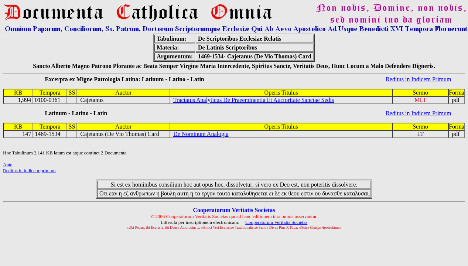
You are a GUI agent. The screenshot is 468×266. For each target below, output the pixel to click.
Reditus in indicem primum (29, 170)
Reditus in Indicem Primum (418, 79)
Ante (7, 164)
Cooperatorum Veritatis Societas (276, 222)
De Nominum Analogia (200, 134)
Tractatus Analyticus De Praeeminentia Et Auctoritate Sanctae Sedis (253, 100)
